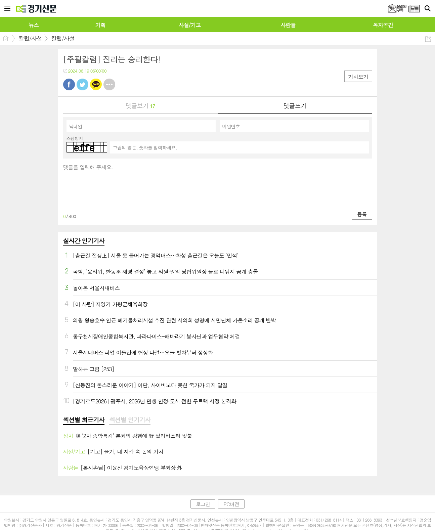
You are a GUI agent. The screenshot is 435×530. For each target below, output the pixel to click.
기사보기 (358, 77)
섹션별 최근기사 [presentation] (83, 420)
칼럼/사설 (30, 38)
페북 (69, 84)
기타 (109, 84)
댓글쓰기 (295, 105)
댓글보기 (140, 105)
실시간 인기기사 (83, 240)
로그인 (203, 503)
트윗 (82, 84)
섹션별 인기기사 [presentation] (129, 420)
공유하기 (428, 39)
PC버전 (231, 503)
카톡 (96, 84)
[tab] (84, 420)
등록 (361, 214)
